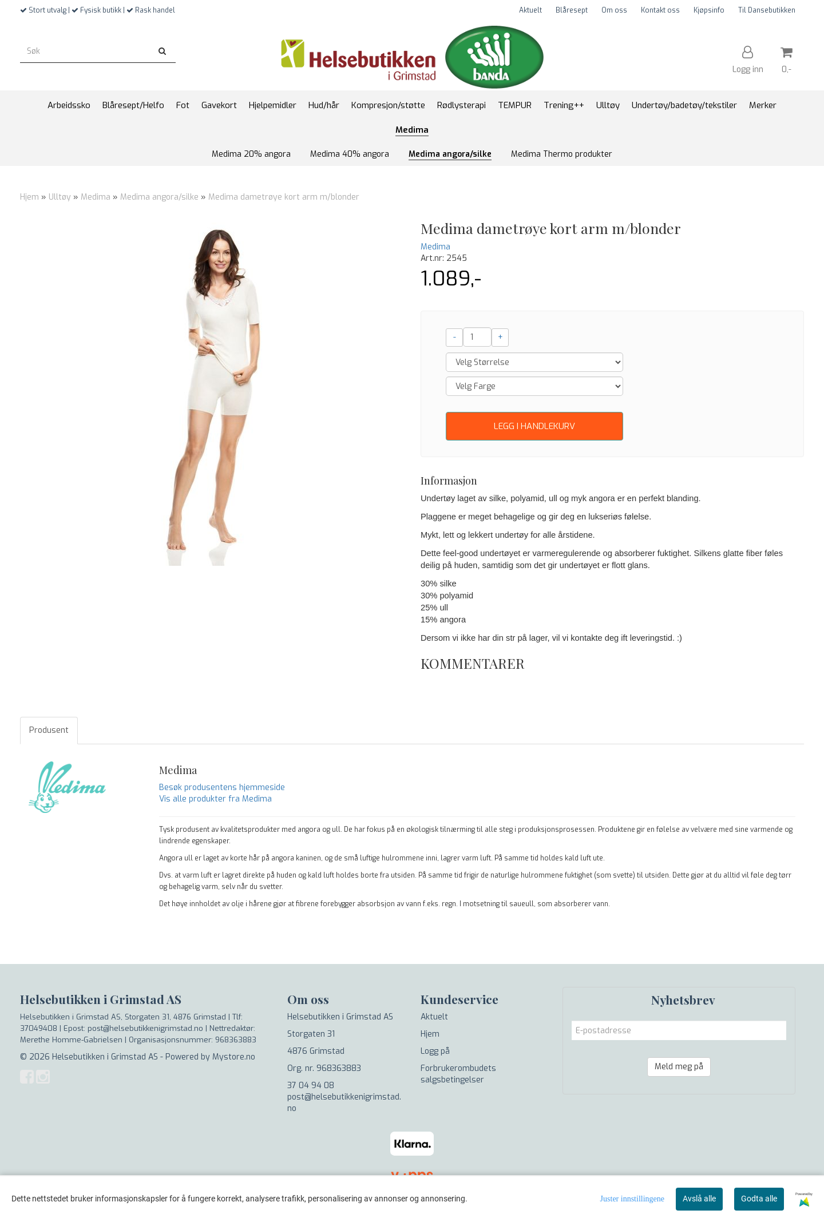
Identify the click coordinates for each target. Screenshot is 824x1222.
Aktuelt (530, 10)
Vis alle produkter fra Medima (215, 798)
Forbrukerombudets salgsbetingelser (458, 1074)
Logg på (435, 1051)
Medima (95, 197)
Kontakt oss (660, 10)
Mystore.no (233, 1057)
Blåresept (572, 10)
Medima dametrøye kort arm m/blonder (283, 197)
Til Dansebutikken (766, 10)
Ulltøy (60, 197)
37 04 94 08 (310, 1085)
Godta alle (759, 1198)
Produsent (49, 730)
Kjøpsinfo (709, 10)
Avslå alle (699, 1198)
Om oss (614, 10)
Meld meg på (679, 1066)
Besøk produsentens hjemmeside (222, 787)
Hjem (29, 197)
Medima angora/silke (159, 197)
